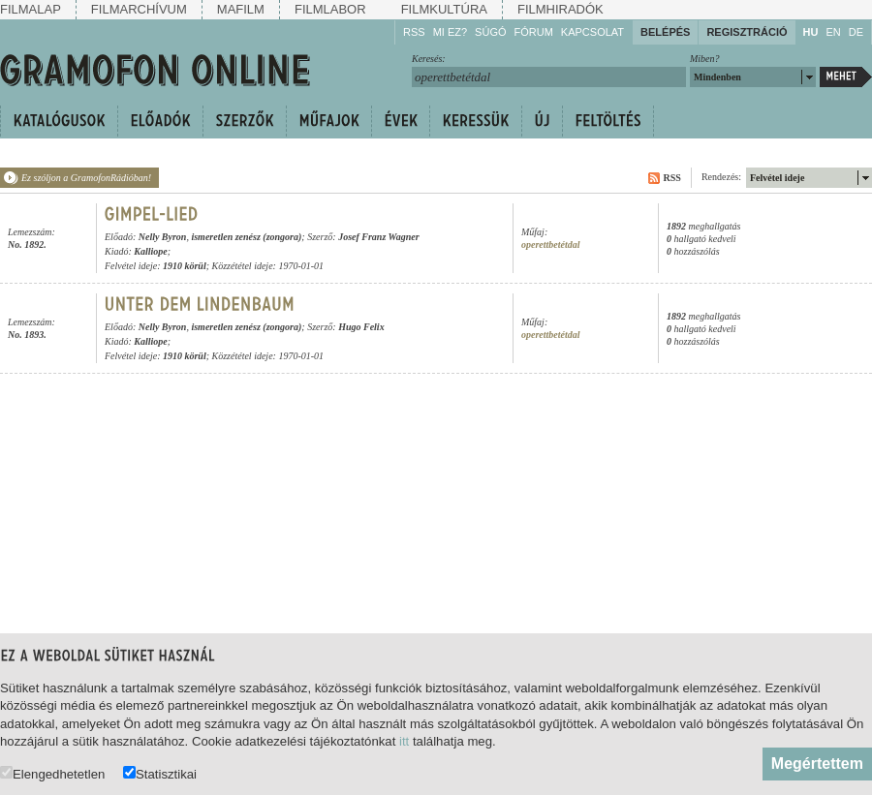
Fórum (533, 32)
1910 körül (184, 265)
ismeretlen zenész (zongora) (246, 236)
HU (811, 32)
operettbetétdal (550, 244)
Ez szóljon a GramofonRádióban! (86, 177)
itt (404, 741)
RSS (414, 32)
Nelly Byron (163, 236)
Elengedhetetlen (52, 773)
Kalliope (150, 251)
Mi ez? (450, 32)
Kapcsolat (592, 32)
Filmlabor (330, 9)
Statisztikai (160, 773)
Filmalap (30, 9)
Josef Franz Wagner (379, 236)
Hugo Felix (361, 326)
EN (832, 32)
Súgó (490, 32)
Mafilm (241, 9)
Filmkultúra (444, 9)
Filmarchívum (139, 9)
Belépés (665, 32)
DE (856, 32)
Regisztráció (746, 32)
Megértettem (817, 763)
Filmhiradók (560, 9)
